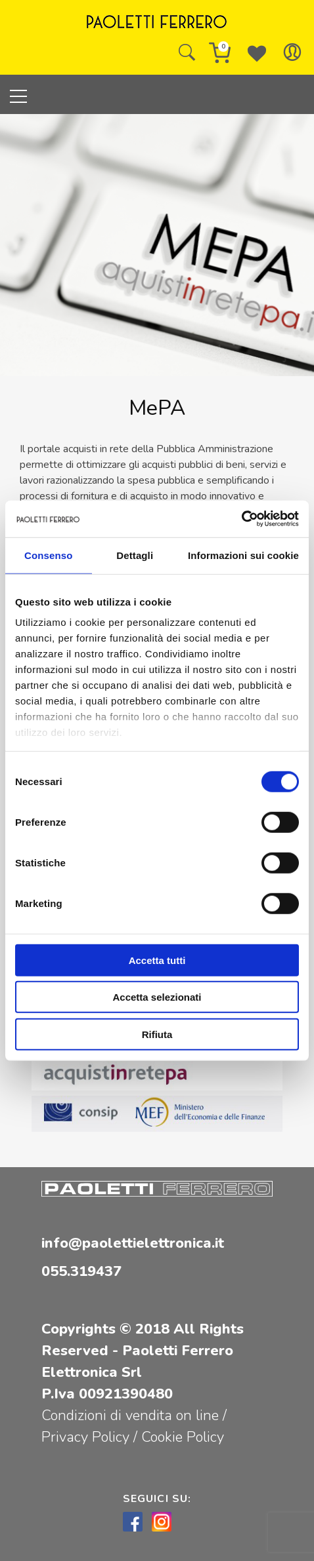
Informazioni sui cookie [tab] (243, 554)
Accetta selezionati (156, 997)
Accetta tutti (157, 959)
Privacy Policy (87, 1437)
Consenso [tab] (48, 554)
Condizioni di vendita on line (130, 1415)
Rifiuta (157, 1033)
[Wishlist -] (257, 52)
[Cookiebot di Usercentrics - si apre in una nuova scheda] (241, 519)
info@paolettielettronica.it (132, 1243)
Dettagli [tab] (134, 554)
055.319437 (81, 1271)
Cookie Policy (182, 1437)
